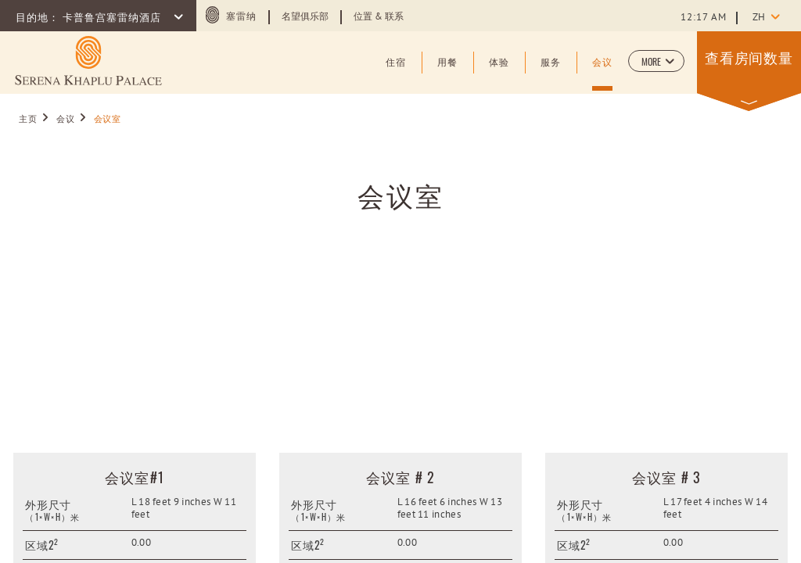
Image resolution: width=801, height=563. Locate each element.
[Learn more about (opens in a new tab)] (88, 60)
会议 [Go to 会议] (65, 119)
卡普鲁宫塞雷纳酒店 (113, 19)
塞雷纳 (241, 17)
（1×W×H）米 (53, 517)
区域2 (42, 544)
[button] (656, 61)
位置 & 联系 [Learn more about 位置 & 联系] (379, 17)
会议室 (400, 194)
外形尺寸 (48, 504)
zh (759, 18)
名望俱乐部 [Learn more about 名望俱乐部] (305, 17)
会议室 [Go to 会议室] (107, 119)
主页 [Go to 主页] (28, 119)
